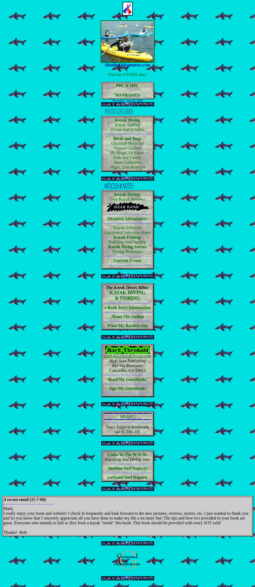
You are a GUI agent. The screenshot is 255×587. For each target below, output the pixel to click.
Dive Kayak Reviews (128, 199)
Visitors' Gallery (127, 148)
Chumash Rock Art (127, 143)
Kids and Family (127, 157)
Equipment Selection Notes (127, 232)
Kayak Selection (127, 227)
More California (127, 162)
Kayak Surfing (127, 125)
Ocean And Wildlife (128, 129)
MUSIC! (127, 417)
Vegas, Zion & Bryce (127, 167)
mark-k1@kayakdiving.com (127, 356)
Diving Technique (127, 251)
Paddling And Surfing (127, 242)
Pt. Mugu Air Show (127, 153)
